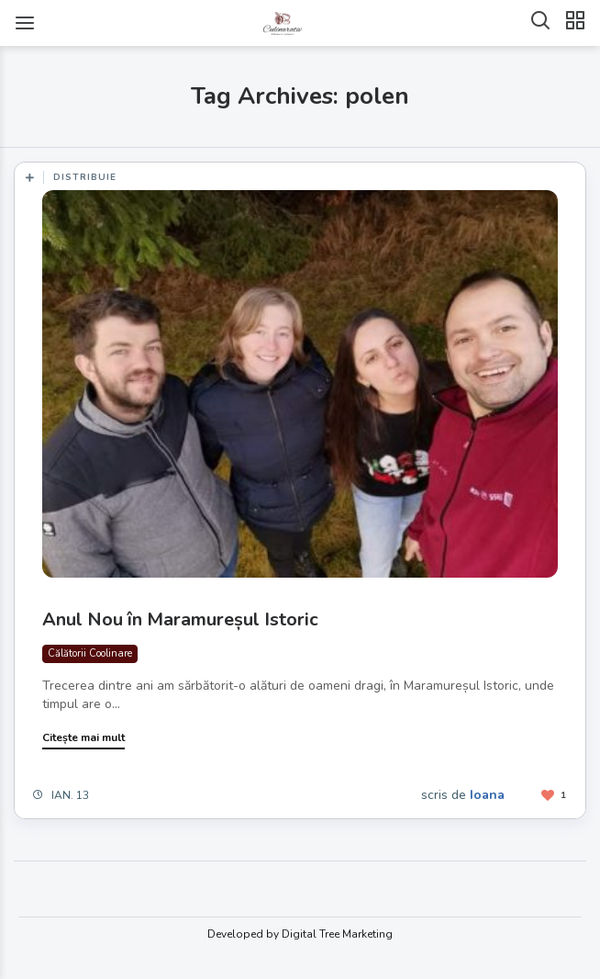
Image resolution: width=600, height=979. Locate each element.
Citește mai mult (83, 737)
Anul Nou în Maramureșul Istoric (180, 619)
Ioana (487, 795)
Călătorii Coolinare (90, 653)
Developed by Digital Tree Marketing (300, 934)
